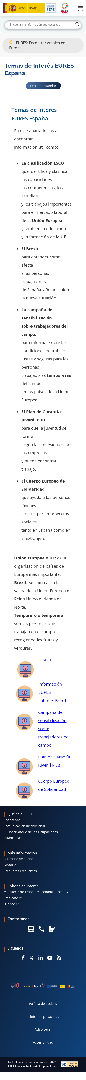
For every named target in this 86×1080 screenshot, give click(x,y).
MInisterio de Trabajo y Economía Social (34, 892)
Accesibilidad (43, 1042)
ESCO (45, 660)
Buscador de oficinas (19, 859)
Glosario (10, 865)
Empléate (11, 898)
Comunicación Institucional (24, 826)
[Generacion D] (43, 985)
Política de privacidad (43, 1016)
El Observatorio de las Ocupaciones (31, 832)
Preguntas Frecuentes (20, 871)
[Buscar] (43, 24)
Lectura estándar (43, 86)
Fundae (9, 904)
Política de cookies (43, 1003)
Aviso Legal (43, 1029)
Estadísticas (13, 838)
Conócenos (12, 820)
